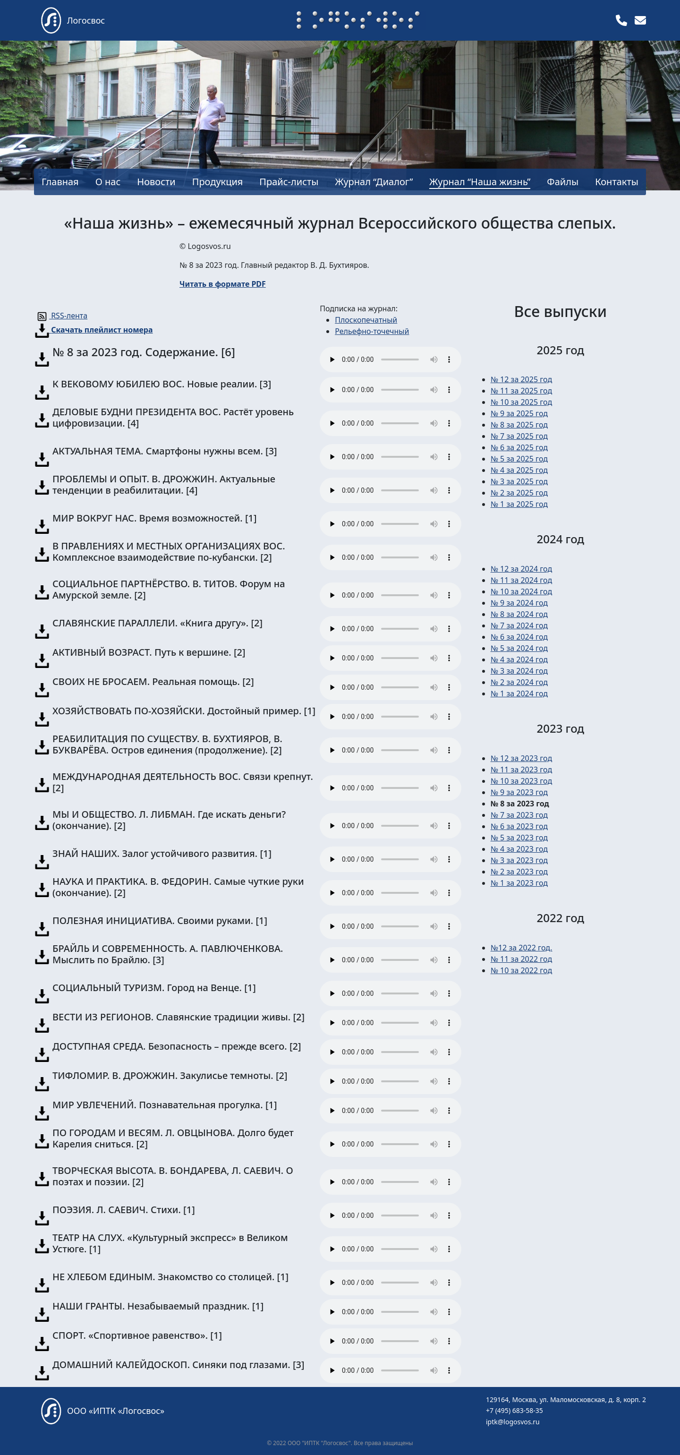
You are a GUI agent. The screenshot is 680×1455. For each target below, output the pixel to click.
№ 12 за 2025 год (521, 379)
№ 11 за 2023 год (521, 769)
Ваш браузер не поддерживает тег (390, 359)
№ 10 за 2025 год (521, 402)
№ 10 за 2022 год (521, 970)
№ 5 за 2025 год (519, 459)
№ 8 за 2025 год (519, 424)
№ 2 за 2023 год (519, 871)
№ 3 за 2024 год (519, 671)
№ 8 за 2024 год (519, 614)
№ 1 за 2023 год (519, 883)
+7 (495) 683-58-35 (514, 1410)
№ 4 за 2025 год (519, 470)
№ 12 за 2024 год (521, 569)
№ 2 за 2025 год (519, 493)
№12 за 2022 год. (521, 947)
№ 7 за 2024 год (519, 625)
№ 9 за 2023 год (519, 792)
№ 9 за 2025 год (519, 413)
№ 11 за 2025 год (521, 390)
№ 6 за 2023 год (519, 826)
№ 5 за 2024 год (519, 648)
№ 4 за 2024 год (519, 659)
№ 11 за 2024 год (521, 580)
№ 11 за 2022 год (521, 959)
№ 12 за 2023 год (521, 758)
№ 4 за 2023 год (519, 849)
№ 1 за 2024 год (519, 693)
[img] (621, 20)
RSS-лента (61, 315)
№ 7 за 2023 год (519, 815)
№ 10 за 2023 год (521, 781)
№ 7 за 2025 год (519, 436)
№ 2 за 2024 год (519, 682)
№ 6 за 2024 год (519, 637)
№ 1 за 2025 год (519, 504)
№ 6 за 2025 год (519, 447)
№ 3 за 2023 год (519, 860)
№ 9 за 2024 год (519, 603)
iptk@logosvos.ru (513, 1421)
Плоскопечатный (366, 320)
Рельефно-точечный (372, 331)
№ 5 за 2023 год (519, 837)
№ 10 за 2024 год (521, 591)
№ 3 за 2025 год (519, 481)
